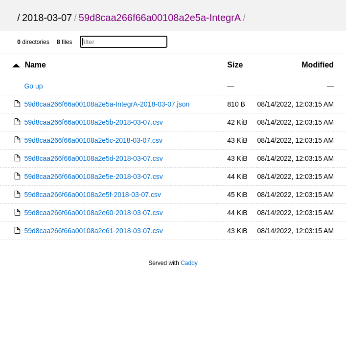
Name (35, 65)
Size (235, 65)
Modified (317, 65)
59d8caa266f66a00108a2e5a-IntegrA (160, 17)
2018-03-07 (47, 17)
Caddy (189, 263)
